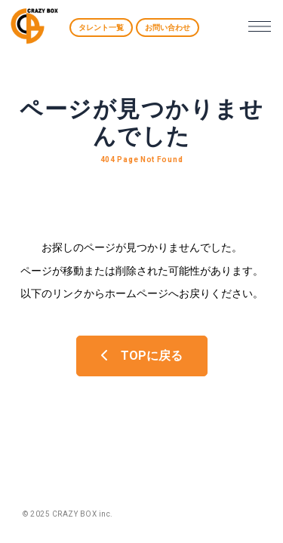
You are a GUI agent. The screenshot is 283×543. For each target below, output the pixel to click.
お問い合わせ (167, 27)
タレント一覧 (101, 27)
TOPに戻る (142, 355)
